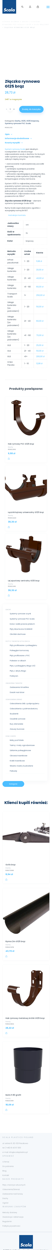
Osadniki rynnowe (17, 707)
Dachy (25, 22)
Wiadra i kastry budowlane (21, 754)
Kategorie (13, 772)
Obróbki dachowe (18, 622)
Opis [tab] (7, 122)
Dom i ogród (11, 725)
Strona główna (10, 22)
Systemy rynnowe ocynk (20, 602)
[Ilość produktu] (10, 98)
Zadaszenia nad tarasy (12, 1182)
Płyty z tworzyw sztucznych (18, 630)
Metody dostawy (9, 1201)
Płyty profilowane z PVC (20, 644)
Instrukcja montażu (17, 203)
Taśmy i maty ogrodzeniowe (22, 734)
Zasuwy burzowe (17, 717)
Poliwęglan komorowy (19, 639)
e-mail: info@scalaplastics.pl (15, 1141)
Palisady (13, 759)
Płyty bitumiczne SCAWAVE (21, 617)
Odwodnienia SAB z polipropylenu (24, 692)
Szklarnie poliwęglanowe (20, 739)
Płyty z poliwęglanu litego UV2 (22, 654)
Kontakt (5, 1164)
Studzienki (14, 702)
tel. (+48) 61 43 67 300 (11, 1136)
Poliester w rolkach (18, 649)
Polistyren (14, 664)
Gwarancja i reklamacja (12, 1205)
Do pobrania (8, 1155)
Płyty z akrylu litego (18, 659)
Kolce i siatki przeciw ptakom (22, 612)
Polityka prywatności (11, 1214)
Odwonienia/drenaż (11, 1178)
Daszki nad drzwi (17, 681)
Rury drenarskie (16, 712)
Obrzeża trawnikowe (18, 744)
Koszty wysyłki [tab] (12, 131)
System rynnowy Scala (15, 137)
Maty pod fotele (17, 729)
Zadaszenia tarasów (14, 672)
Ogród (5, 1191)
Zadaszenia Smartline (19, 675)
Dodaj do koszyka (31, 98)
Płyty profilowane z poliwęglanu (23, 634)
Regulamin (7, 1210)
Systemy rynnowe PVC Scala (22, 607)
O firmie (5, 1150)
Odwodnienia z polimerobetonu (24, 697)
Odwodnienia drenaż (14, 688)
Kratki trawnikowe (17, 749)
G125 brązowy (41, 25)
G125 (29, 25)
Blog (4, 1159)
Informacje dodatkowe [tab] (17, 127)
